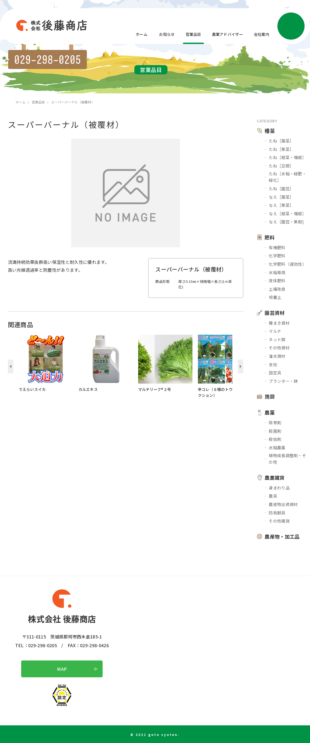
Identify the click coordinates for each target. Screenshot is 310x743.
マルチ (275, 331)
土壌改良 (277, 289)
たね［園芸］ (281, 188)
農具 (273, 496)
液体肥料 (277, 280)
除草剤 (275, 422)
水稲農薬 (277, 447)
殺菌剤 (275, 431)
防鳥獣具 (277, 513)
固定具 (275, 372)
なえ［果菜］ (281, 205)
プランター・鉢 (283, 381)
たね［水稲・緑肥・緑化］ (287, 177)
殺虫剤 (275, 439)
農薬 (270, 412)
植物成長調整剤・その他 (287, 459)
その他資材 (279, 347)
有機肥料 (277, 247)
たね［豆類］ (281, 166)
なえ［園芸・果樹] (286, 222)
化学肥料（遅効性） (287, 264)
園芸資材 (274, 312)
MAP (62, 669)
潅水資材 (277, 356)
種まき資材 (279, 323)
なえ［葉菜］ (281, 197)
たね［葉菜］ (281, 141)
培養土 (275, 297)
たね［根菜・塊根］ (287, 157)
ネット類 (277, 339)
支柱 (273, 364)
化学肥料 (277, 255)
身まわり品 (279, 488)
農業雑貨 (274, 477)
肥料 (270, 237)
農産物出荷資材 (283, 504)
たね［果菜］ (281, 149)
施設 (270, 396)
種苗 (270, 130)
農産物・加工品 (282, 536)
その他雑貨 (279, 521)
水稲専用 (277, 272)
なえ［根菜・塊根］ (287, 213)
